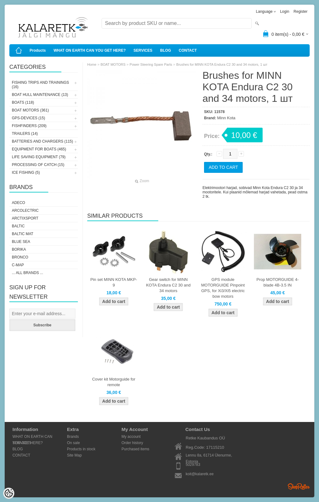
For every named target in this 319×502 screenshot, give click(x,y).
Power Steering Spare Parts (151, 64)
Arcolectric (25, 210)
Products (38, 50)
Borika (19, 249)
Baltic (18, 226)
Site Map (74, 455)
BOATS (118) (23, 102)
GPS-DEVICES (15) (28, 118)
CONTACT (188, 50)
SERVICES (143, 50)
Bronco (20, 257)
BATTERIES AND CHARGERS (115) (42, 141)
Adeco (18, 203)
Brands (73, 436)
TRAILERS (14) (25, 133)
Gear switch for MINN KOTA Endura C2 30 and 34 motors (168, 285)
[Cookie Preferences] (8, 493)
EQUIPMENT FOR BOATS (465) (39, 149)
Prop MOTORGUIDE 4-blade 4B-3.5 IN (277, 282)
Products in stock (81, 449)
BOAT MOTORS (113, 64)
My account (130, 436)
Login (284, 11)
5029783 (193, 464)
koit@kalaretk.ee (200, 474)
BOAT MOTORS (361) (30, 110)
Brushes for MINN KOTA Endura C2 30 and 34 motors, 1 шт (221, 64)
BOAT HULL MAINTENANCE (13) (40, 94)
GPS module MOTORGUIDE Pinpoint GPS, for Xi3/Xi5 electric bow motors (223, 288)
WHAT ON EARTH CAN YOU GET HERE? (90, 50)
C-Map (18, 265)
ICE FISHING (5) (26, 172)
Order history (132, 443)
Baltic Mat (22, 234)
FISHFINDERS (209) (29, 126)
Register (300, 11)
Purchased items (135, 449)
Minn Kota (226, 118)
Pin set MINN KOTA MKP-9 (113, 282)
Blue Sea (21, 241)
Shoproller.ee (299, 486)
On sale (73, 443)
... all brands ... (27, 273)
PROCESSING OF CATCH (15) (38, 165)
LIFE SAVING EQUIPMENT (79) (38, 157)
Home (91, 64)
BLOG (165, 50)
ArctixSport (25, 218)
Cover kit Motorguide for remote (114, 382)
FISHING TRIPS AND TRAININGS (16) (40, 84)
